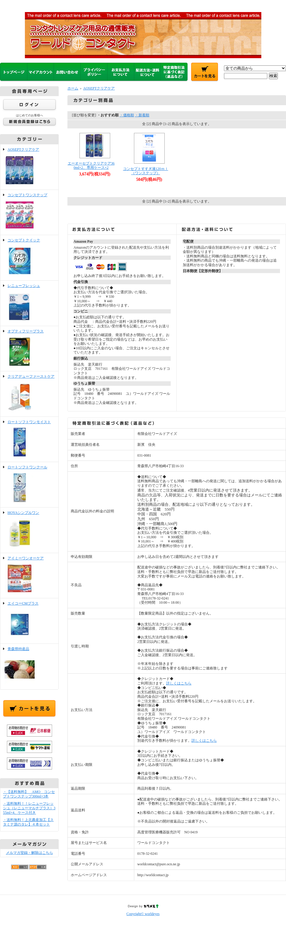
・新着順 (142, 115)
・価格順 (127, 115)
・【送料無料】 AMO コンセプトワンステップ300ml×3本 (29, 794)
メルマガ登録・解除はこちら (29, 853)
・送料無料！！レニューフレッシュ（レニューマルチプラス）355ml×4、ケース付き (29, 807)
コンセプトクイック (29, 257)
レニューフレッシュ (29, 303)
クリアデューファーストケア (29, 394)
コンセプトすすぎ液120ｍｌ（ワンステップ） (145, 171)
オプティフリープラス (29, 348)
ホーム (72, 88)
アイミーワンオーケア (29, 575)
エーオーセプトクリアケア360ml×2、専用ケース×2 (91, 165)
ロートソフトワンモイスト (29, 439)
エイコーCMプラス (29, 620)
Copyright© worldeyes (143, 914)
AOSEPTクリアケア (29, 167)
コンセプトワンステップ (29, 212)
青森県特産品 (29, 666)
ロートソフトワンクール (29, 484)
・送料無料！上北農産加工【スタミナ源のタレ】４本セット (28, 822)
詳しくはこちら (178, 683)
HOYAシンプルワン (29, 530)
